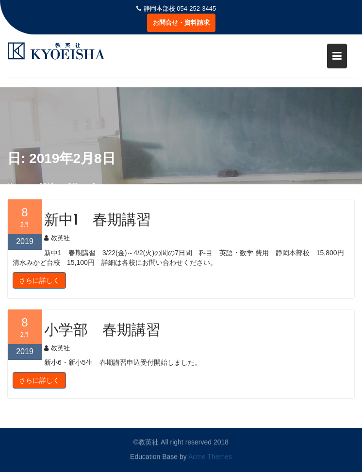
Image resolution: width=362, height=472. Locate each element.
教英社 (57, 238)
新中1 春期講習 (97, 220)
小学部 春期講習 (102, 330)
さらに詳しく (39, 280)
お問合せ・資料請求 (181, 22)
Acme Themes (210, 456)
